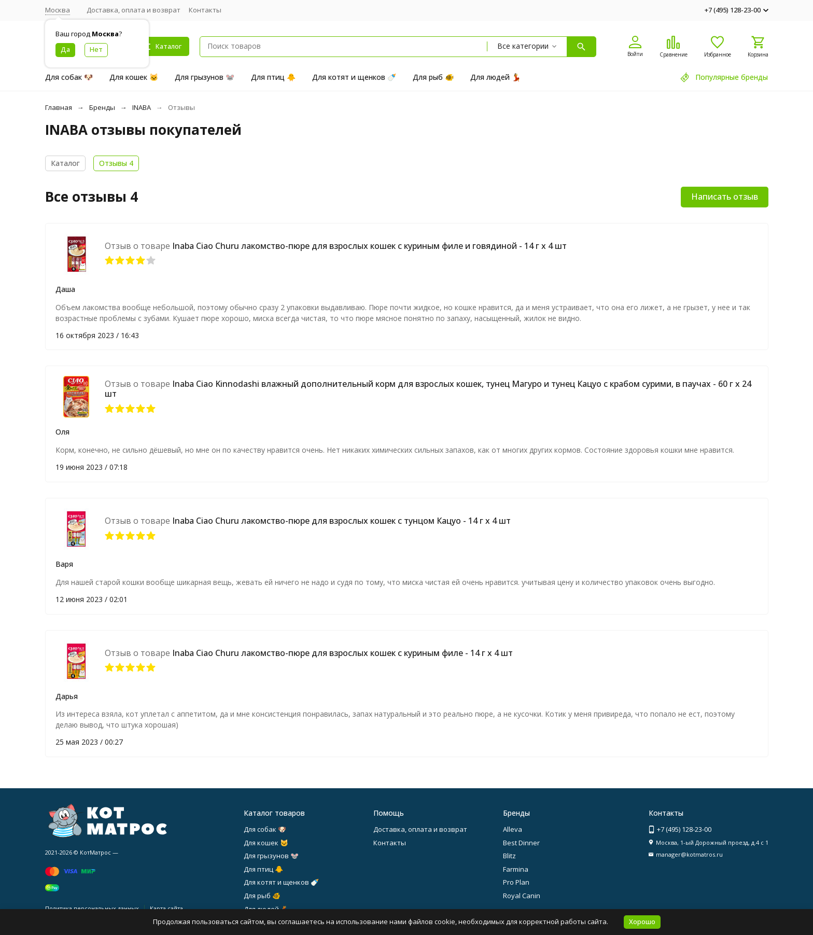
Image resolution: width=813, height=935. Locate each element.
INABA (141, 107)
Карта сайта (166, 908)
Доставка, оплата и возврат (133, 10)
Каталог (65, 163)
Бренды (102, 107)
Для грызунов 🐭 (204, 77)
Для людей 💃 (495, 77)
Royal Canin (521, 895)
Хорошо (642, 921)
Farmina (515, 869)
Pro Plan (516, 882)
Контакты (205, 10)
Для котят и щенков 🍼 (354, 77)
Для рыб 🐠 (433, 77)
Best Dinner (521, 842)
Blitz (509, 855)
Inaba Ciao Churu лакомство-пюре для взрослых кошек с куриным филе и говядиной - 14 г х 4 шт (369, 246)
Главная (58, 107)
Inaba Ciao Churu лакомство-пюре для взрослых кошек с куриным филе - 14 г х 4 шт (342, 653)
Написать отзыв (724, 196)
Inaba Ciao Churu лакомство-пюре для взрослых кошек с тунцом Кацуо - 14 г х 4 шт (341, 520)
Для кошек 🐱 (133, 77)
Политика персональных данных (92, 908)
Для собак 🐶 (69, 77)
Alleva (512, 829)
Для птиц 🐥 (273, 77)
